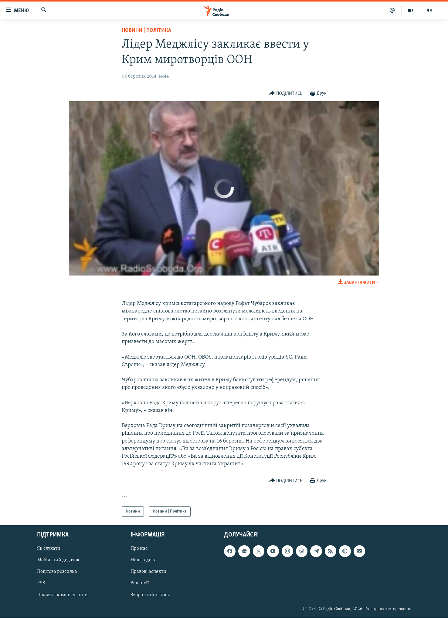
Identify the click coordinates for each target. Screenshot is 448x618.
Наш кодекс (143, 560)
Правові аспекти (148, 572)
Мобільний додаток (58, 560)
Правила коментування (63, 595)
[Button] (286, 93)
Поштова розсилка (57, 572)
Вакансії (140, 583)
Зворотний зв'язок (150, 595)
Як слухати (48, 548)
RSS (41, 583)
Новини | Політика (146, 30)
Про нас (139, 548)
